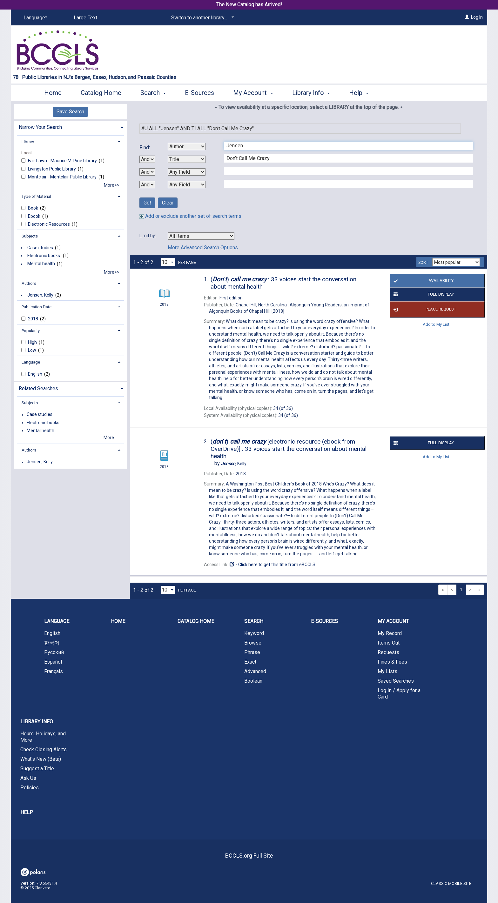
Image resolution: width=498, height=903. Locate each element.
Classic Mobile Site (451, 883)
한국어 (51, 643)
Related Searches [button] (38, 388)
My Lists (387, 671)
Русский (54, 652)
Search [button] (153, 93)
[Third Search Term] (345, 171)
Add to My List (436, 324)
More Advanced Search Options (203, 247)
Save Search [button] (70, 112)
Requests (388, 652)
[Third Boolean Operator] (147, 184)
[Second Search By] (186, 159)
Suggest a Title (37, 769)
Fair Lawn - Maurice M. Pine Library (63, 160)
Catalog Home (101, 93)
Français (53, 671)
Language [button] (31, 362)
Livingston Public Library (52, 168)
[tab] (70, 126)
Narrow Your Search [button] (40, 127)
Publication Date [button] (36, 306)
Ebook (34, 216)
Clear (167, 203)
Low (32, 350)
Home (53, 93)
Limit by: (148, 235)
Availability (422, 281)
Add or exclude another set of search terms (190, 216)
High (33, 342)
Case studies (40, 247)
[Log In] (467, 17)
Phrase (252, 652)
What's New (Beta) (40, 759)
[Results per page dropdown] (168, 262)
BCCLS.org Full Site (249, 855)
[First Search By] (186, 146)
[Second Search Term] (345, 158)
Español (53, 662)
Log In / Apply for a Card (399, 693)
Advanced (255, 671)
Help (26, 812)
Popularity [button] (31, 330)
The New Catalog (235, 5)
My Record (390, 633)
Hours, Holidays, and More (43, 737)
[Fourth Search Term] (345, 183)
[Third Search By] (186, 172)
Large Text (85, 18)
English (35, 374)
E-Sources (199, 93)
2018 (33, 318)
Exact (250, 662)
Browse (252, 643)
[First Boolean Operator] (147, 159)
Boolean (253, 681)
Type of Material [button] (36, 196)
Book (33, 208)
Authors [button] (29, 283)
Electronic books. (44, 255)
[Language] (34, 17)
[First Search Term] (345, 145)
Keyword (254, 633)
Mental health (41, 263)
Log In (477, 17)
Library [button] (28, 141)
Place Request (423, 309)
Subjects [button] (30, 236)
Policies (29, 788)
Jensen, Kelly (40, 295)
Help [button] (358, 93)
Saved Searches (396, 681)
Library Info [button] (311, 93)
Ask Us (28, 778)
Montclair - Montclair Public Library (63, 176)
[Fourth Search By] (186, 184)
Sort (423, 262)
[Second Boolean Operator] (147, 172)
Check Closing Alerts (43, 749)
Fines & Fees (392, 662)
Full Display (422, 294)
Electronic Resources (49, 224)
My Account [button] (253, 93)
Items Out (389, 643)
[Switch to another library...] (201, 17)
